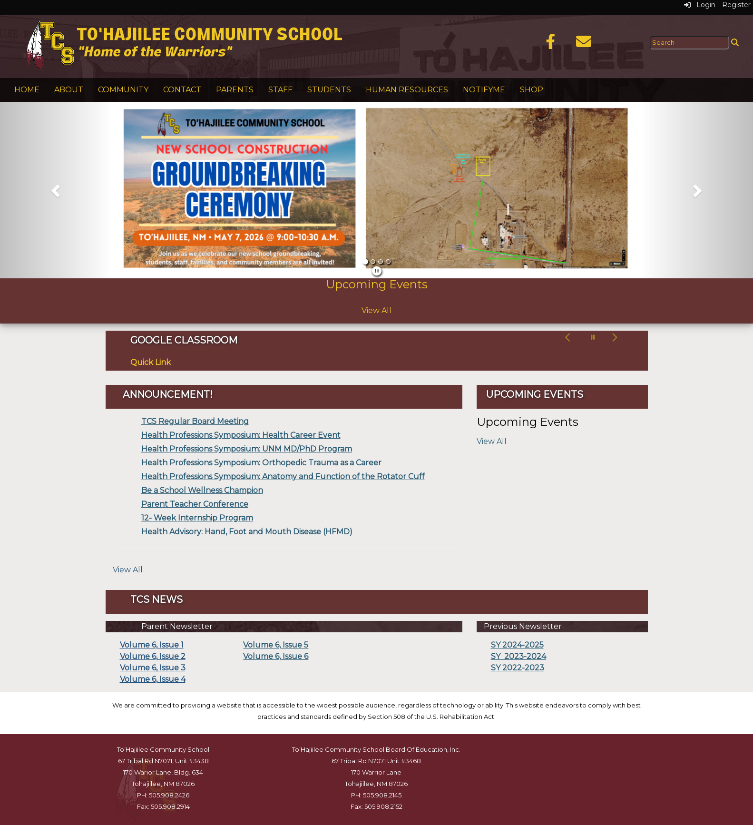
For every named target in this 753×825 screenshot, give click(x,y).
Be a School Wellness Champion (202, 490)
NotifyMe (484, 89)
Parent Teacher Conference (194, 504)
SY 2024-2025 (517, 644)
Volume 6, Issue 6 (275, 656)
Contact (182, 89)
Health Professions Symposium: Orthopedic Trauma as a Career (261, 462)
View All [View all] (128, 569)
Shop (531, 89)
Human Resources (407, 89)
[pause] (376, 271)
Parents (235, 89)
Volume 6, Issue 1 (152, 644)
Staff (280, 89)
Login (699, 4)
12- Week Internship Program (197, 517)
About (68, 89)
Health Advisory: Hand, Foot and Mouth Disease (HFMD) (246, 531)
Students (329, 89)
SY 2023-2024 (518, 656)
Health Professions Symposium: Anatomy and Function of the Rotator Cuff (283, 476)
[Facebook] (550, 44)
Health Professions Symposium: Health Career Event (241, 435)
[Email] (584, 44)
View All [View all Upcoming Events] (376, 310)
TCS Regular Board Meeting (195, 421)
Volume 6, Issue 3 (153, 667)
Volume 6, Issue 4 (153, 679)
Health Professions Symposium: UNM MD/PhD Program (246, 448)
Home (26, 89)
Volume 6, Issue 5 (275, 644)
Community (123, 89)
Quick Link (150, 362)
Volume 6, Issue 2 (153, 656)
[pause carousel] (593, 338)
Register (736, 4)
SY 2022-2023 (517, 667)
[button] (56, 190)
